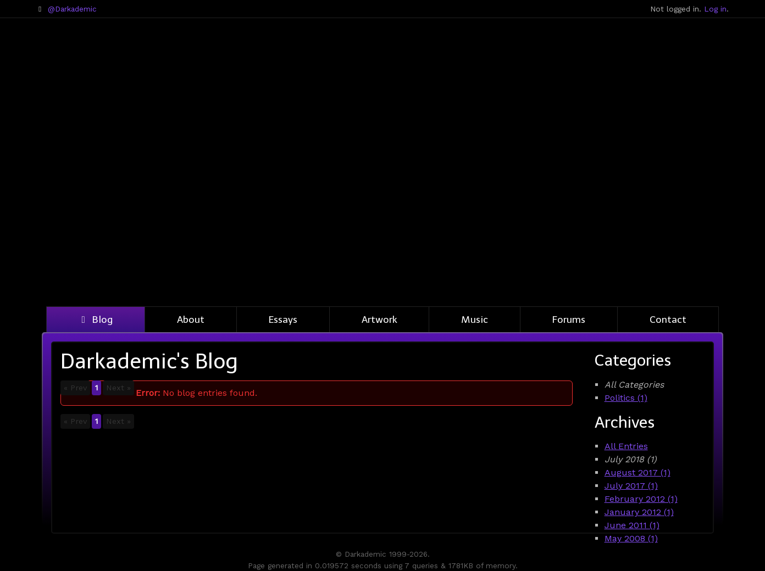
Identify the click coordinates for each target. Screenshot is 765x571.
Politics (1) (626, 398)
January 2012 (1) (639, 512)
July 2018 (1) (631, 459)
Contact (668, 320)
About (190, 320)
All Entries (626, 446)
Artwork (379, 320)
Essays (283, 320)
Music (474, 320)
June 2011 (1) (632, 525)
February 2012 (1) (641, 499)
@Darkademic (72, 8)
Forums (568, 320)
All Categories (634, 384)
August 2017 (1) (637, 472)
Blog (96, 320)
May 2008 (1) (631, 538)
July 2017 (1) (631, 485)
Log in (715, 8)
